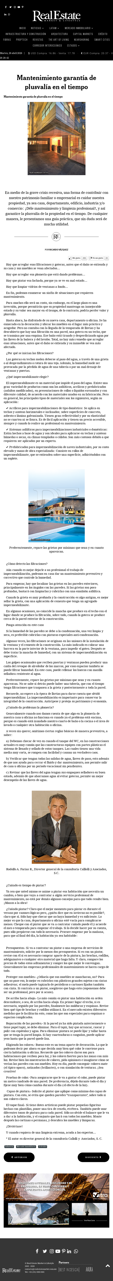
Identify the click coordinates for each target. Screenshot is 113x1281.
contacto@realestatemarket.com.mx (40, 1266)
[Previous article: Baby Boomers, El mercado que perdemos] (19, 1154)
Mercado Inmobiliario (26, 1143)
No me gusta (97, 255)
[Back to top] (108, 1262)
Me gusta (76, 255)
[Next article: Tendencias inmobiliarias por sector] (93, 1154)
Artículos (42, 1143)
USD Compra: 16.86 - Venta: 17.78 (51, 50)
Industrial (9, 1143)
